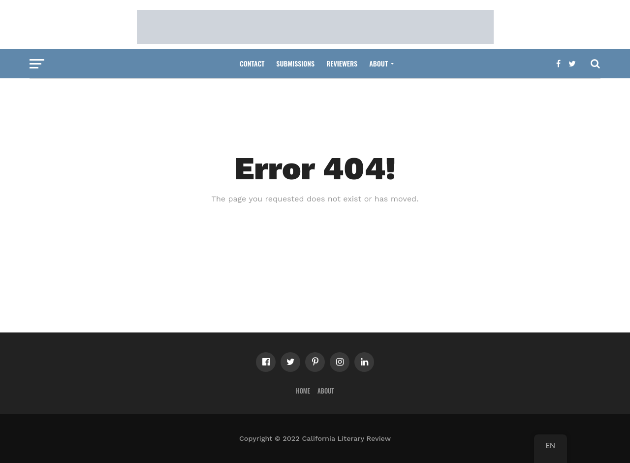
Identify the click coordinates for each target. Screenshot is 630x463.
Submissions (295, 63)
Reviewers (341, 63)
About (378, 63)
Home (303, 391)
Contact (252, 63)
